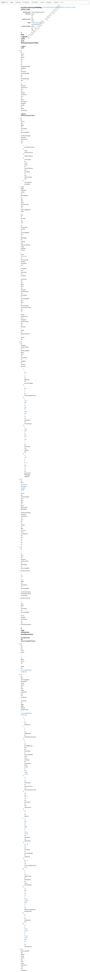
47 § (51, 163)
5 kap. (42, 84)
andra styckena (51, 364)
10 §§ (33, 642)
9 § (30, 140)
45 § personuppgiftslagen (44, 188)
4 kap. (31, 91)
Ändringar (3, 26)
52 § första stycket (45, 168)
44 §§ (34, 163)
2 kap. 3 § (32, 81)
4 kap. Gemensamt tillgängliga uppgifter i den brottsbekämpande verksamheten (9, 19)
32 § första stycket (45, 152)
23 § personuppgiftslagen (42, 178)
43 (30, 163)
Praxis (42, 2)
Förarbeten (26, 2)
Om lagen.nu (39, 971)
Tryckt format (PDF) (34, 930)
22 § (30, 145)
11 (38, 91)
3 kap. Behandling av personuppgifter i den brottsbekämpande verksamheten (10, 14)
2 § (26, 39)
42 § (30, 159)
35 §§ (33, 156)
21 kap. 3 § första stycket (41, 456)
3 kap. (31, 84)
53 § (54, 168)
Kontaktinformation (60, 971)
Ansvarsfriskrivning (49, 971)
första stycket (55, 255)
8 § (30, 138)
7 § (26, 246)
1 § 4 (50, 742)
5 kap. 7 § (43, 88)
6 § (26, 232)
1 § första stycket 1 (52, 566)
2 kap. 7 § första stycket (51, 544)
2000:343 (32, 65)
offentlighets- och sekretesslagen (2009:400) (38, 458)
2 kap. (30, 103)
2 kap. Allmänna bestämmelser (9, 11)
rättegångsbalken (32, 690)
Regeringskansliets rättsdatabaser (45, 15)
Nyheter (56, 2)
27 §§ (37, 149)
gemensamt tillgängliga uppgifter (40, 96)
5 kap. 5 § (58, 281)
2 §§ (49, 84)
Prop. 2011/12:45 (51, 933)
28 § (30, 150)
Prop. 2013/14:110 (51, 953)
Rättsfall (18, 2)
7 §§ (50, 467)
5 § (26, 103)
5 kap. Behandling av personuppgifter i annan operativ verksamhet (10, 23)
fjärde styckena (52, 713)
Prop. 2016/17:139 (51, 965)
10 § (27, 288)
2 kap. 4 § (32, 82)
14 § (27, 749)
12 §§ (36, 385)
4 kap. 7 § (50, 281)
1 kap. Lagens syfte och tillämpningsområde (7, 8)
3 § (26, 76)
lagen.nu (4, 2)
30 (30, 152)
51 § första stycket (34, 168)
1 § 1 (27, 713)
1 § (26, 28)
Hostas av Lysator (71, 971)
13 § (27, 712)
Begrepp (49, 2)
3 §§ (37, 84)
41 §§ (33, 157)
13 (40, 91)
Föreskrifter (35, 2)
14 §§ (44, 91)
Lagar (11, 2)
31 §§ (34, 152)
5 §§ (37, 88)
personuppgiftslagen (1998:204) (34, 127)
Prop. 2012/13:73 (51, 942)
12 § (27, 700)
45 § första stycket (42, 163)
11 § (27, 692)
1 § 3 (50, 736)
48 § (30, 166)
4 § (26, 96)
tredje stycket (40, 143)
